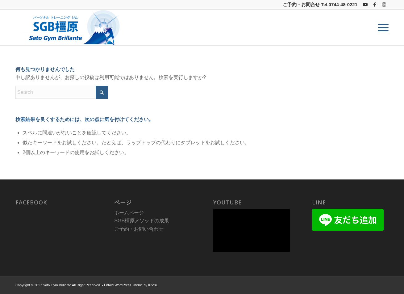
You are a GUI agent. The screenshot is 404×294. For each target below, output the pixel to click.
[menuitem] (381, 27)
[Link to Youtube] (365, 4)
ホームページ (129, 212)
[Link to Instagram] (384, 4)
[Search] (61, 92)
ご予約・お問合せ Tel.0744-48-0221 (320, 4)
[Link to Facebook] (374, 4)
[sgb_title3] (69, 27)
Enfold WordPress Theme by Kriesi (130, 285)
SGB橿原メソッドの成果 (141, 220)
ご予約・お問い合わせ (139, 229)
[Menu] (381, 27)
